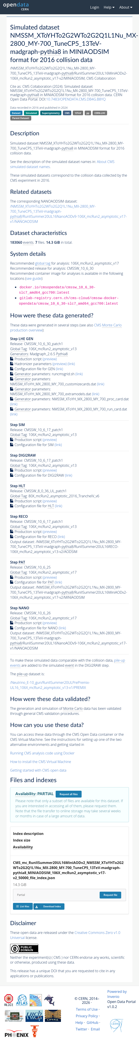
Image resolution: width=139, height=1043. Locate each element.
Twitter (81, 1029)
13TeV (78, 113)
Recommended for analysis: (40, 263)
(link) (71, 363)
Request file (110, 895)
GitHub (92, 1022)
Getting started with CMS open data (38, 770)
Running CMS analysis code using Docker (42, 753)
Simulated (31, 113)
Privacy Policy (87, 1016)
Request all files (69, 794)
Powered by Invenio (117, 994)
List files (22, 906)
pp (87, 113)
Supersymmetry (51, 113)
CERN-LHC (99, 113)
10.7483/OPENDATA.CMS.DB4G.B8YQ (76, 99)
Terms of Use (87, 1009)
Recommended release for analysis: (38, 268)
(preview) (50, 359)
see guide (33, 278)
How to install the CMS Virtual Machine (40, 761)
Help (79, 1022)
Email (95, 1029)
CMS (67, 113)
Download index (47, 906)
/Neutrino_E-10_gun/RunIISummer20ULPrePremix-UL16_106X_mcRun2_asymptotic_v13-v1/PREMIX (50, 685)
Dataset (16, 113)
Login (94, 7)
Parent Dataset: (20, 118)
